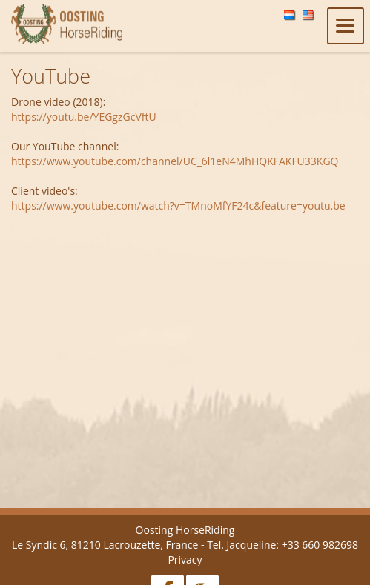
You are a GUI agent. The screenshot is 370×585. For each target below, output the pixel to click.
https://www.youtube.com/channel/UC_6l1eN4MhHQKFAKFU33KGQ (174, 161)
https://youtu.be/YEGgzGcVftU (83, 117)
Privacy (185, 559)
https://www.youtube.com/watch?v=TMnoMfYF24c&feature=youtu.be (178, 205)
